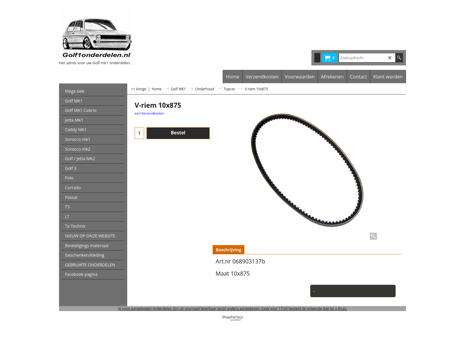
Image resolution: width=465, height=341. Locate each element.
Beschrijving (228, 249)
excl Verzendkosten (149, 113)
